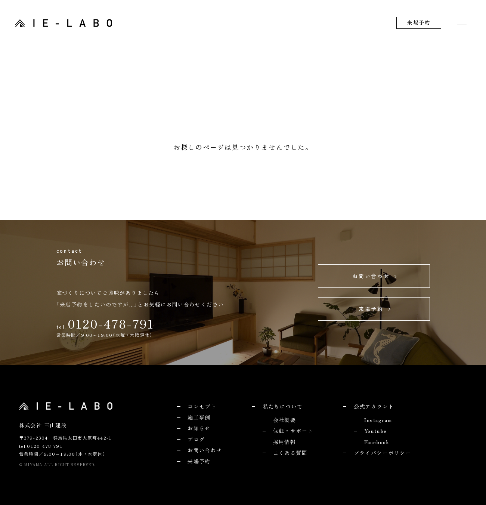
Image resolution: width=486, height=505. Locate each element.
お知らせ (199, 428)
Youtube (375, 430)
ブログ (196, 439)
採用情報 (284, 442)
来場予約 (418, 22)
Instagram (378, 420)
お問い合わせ (205, 450)
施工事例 (199, 417)
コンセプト (202, 406)
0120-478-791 (111, 323)
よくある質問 (290, 452)
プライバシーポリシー (382, 452)
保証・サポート (293, 430)
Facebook (377, 442)
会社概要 (284, 420)
